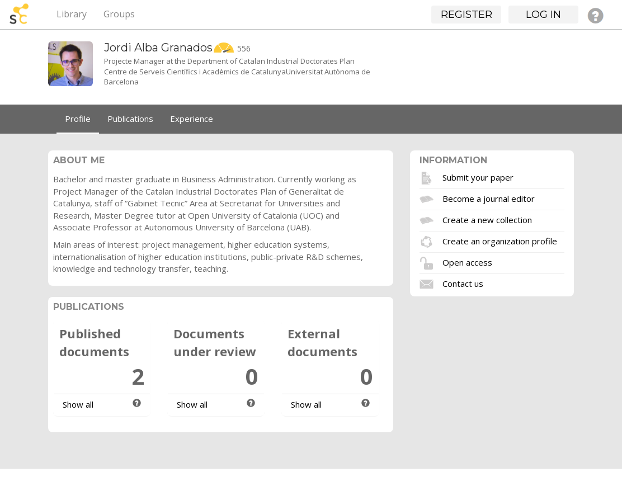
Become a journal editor (488, 198)
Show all (78, 404)
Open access (467, 262)
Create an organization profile (499, 241)
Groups (119, 14)
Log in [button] (543, 14)
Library (71, 14)
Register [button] (466, 14)
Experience (191, 118)
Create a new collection (487, 219)
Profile (78, 118)
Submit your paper (477, 177)
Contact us (462, 283)
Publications (130, 118)
